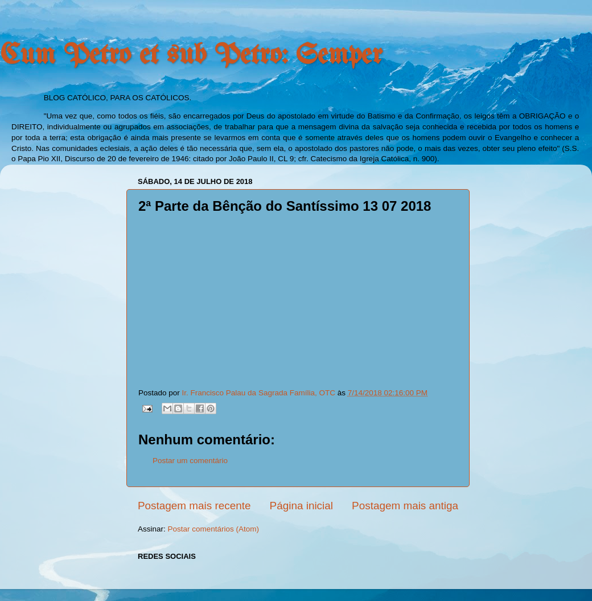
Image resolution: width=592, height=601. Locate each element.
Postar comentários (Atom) (214, 529)
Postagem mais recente (194, 506)
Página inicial (301, 506)
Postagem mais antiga (405, 506)
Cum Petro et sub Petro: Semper (191, 56)
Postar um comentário (190, 460)
